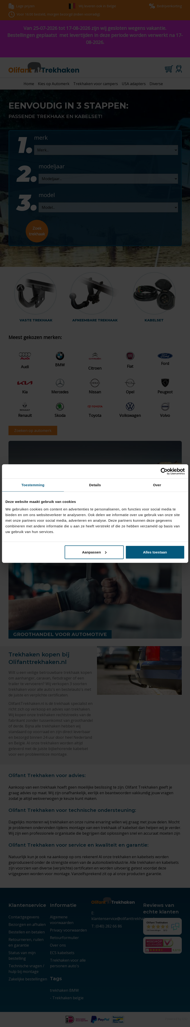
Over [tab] (157, 485)
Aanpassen (94, 552)
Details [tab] (95, 485)
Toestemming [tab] (32, 485)
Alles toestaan (155, 552)
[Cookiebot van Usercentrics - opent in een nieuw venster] (164, 471)
